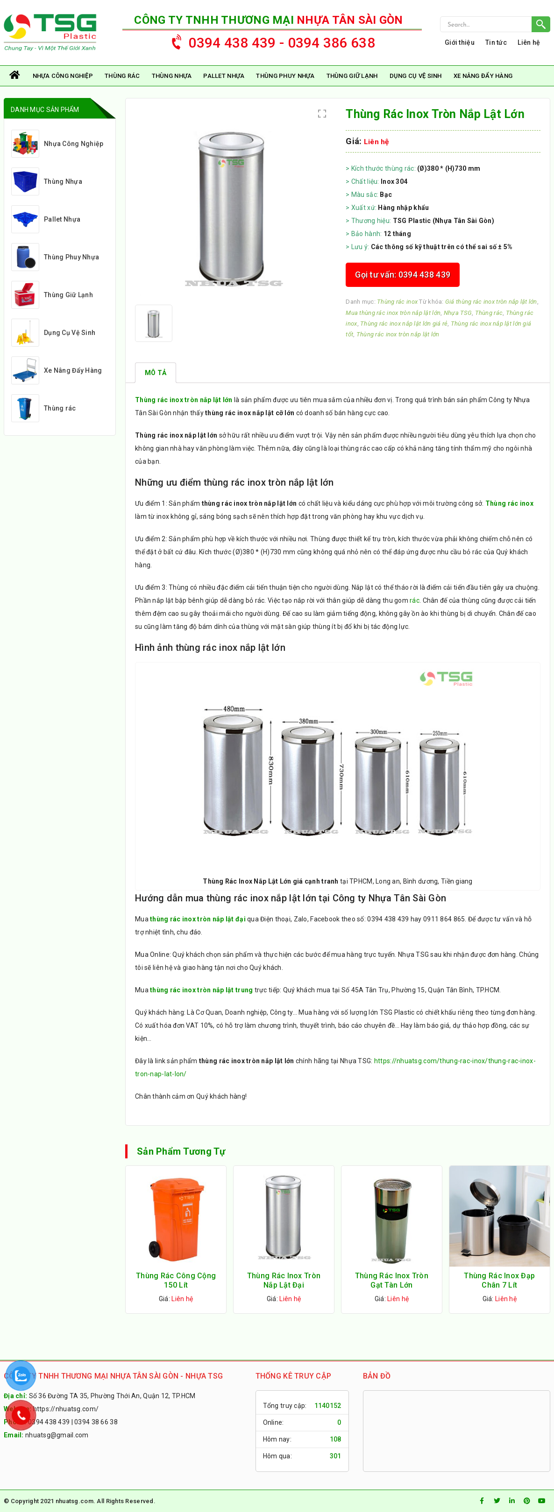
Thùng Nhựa (172, 75)
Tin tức (496, 42)
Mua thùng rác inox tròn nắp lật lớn (393, 312)
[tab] (155, 372)
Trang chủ (15, 76)
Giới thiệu (460, 42)
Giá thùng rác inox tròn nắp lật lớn (491, 301)
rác (414, 600)
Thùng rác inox (397, 301)
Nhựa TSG (458, 312)
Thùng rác (122, 75)
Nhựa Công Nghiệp (63, 75)
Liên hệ (529, 42)
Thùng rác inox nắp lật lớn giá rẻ (403, 323)
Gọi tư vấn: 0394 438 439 (402, 274)
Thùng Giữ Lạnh (352, 75)
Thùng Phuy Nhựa (285, 75)
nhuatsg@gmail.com (57, 1435)
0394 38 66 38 (96, 1422)
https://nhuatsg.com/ (66, 1409)
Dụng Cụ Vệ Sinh (416, 75)
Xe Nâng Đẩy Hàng (483, 75)
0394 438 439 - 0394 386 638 (269, 40)
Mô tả (155, 372)
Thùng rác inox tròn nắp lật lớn (398, 334)
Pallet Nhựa (223, 75)
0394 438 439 (49, 1422)
